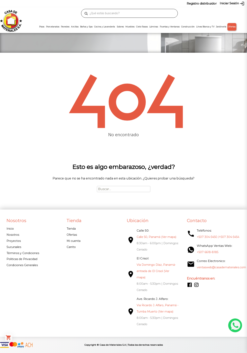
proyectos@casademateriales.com (83, 3)
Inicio (10, 228)
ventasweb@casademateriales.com (36, 3)
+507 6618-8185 (207, 252)
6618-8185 (147, 3)
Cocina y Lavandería (104, 26)
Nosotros (13, 235)
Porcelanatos (52, 26)
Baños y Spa (86, 26)
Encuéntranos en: (201, 278)
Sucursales (14, 247)
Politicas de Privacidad (22, 259)
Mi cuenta (73, 241)
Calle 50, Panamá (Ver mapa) (156, 237)
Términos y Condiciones (23, 253)
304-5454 (133, 3)
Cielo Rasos (142, 26)
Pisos (41, 26)
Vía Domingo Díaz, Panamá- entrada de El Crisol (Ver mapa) (156, 271)
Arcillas (75, 26)
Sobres (120, 26)
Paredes (65, 26)
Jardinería (221, 26)
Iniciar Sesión (232, 3)
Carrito (71, 247)
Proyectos (14, 241)
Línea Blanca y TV (205, 26)
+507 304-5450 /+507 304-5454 (218, 237)
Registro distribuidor (202, 3)
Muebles (129, 26)
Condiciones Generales (22, 265)
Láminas (153, 26)
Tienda (71, 228)
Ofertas (232, 26)
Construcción (188, 26)
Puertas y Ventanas (170, 26)
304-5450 (119, 3)
